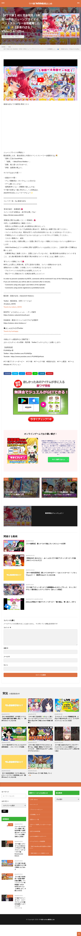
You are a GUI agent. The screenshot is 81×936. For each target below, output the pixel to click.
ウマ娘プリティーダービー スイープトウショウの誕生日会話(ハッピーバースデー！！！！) (20, 911)
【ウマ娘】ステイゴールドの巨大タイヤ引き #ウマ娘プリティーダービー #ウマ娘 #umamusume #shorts (20, 855)
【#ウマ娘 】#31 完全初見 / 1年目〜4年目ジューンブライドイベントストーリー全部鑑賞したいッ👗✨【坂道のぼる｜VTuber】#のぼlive (41, 49)
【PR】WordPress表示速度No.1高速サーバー (40, 852)
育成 (11, 826)
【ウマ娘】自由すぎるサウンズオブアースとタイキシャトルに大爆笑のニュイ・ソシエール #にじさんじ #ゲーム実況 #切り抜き (67, 749)
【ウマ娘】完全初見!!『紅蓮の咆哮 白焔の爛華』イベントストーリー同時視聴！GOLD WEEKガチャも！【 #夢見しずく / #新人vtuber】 (20, 890)
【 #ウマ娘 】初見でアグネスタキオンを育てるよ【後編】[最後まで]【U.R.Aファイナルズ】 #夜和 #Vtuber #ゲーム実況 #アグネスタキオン (40, 749)
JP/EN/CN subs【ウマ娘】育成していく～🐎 (40, 776)
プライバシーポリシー (37, 812)
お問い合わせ (34, 801)
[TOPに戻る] (79, 934)
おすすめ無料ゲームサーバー (39, 841)
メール (7, 656)
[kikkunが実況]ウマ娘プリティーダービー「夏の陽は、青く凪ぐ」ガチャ (51, 603)
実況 (13, 36)
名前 (6, 648)
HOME (3, 47)
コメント (7, 627)
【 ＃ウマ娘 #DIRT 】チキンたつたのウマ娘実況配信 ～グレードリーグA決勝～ (14, 748)
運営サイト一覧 (35, 823)
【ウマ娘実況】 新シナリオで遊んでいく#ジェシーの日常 (47, 544)
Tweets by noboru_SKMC (13, 307)
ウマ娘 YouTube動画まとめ (40, 4)
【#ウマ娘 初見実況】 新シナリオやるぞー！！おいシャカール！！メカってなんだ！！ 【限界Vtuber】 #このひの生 (51, 574)
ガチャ (10, 881)
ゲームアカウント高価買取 (39, 846)
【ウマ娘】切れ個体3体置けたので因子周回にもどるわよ (20, 872)
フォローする (54, 516)
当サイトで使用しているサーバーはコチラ (39, 829)
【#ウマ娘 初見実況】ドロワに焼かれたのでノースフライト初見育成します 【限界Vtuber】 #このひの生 (14, 777)
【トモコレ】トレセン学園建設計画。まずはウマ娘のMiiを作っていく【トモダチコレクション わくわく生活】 (67, 719)
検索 (4, 812)
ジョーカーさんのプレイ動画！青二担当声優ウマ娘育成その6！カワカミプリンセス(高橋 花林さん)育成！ (20, 835)
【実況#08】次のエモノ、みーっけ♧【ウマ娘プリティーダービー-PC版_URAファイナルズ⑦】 (50, 559)
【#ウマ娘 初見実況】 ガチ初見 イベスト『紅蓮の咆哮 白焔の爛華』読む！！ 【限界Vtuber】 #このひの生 (13, 719)
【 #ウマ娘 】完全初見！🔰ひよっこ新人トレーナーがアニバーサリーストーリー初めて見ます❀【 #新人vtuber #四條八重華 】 (40, 720)
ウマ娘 (10, 846)
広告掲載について (36, 817)
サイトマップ (34, 807)
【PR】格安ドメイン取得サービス (40, 860)
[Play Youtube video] (40, 80)
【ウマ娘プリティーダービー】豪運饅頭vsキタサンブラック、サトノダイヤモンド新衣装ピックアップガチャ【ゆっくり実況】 (51, 588)
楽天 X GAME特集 (36, 835)
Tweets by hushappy (11, 331)
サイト (6, 665)
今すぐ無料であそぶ (58, 460)
